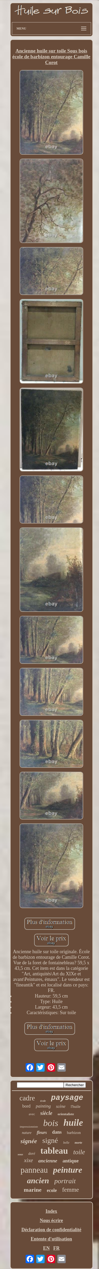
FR (56, 1248)
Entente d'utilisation (51, 1239)
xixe (28, 1160)
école (43, 1100)
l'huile (76, 1106)
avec (32, 1114)
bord (26, 1106)
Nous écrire (51, 1220)
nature (26, 1133)
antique (71, 1160)
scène (60, 1106)
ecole (52, 1190)
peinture (67, 1170)
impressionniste (29, 1126)
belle (66, 1142)
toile (79, 1152)
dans (57, 1132)
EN (46, 1248)
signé (50, 1140)
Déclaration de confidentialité (51, 1229)
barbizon (74, 1132)
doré (31, 1154)
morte (78, 1142)
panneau (34, 1170)
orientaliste (66, 1114)
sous (20, 1154)
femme (70, 1189)
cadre (27, 1098)
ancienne (47, 1160)
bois (50, 1123)
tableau (54, 1151)
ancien (38, 1180)
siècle (46, 1113)
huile (73, 1123)
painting (43, 1106)
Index (51, 1211)
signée (29, 1141)
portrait (65, 1181)
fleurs (42, 1132)
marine (32, 1189)
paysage (67, 1098)
